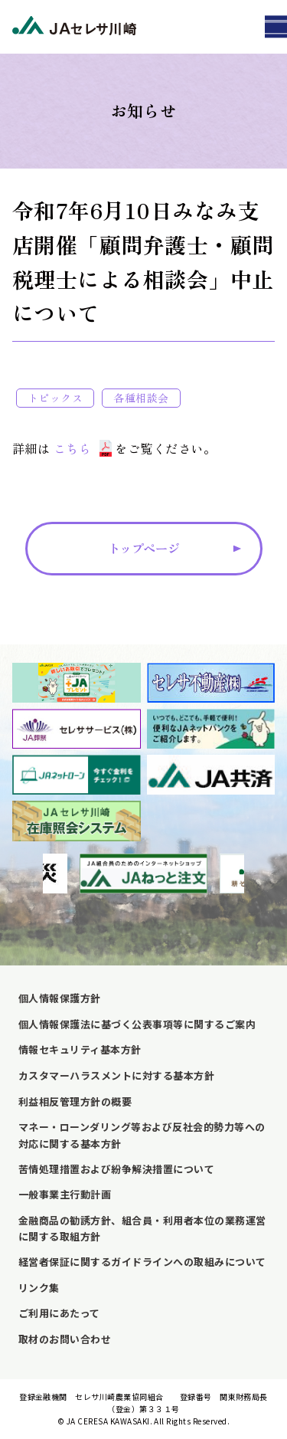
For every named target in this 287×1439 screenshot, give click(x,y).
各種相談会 (140, 397)
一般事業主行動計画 (64, 1194)
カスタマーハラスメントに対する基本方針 (116, 1075)
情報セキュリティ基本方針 (80, 1049)
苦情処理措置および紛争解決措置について (116, 1169)
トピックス (55, 397)
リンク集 (39, 1287)
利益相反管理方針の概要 (75, 1101)
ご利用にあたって (59, 1313)
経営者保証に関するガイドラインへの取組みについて (142, 1261)
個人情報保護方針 (59, 998)
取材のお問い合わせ (64, 1339)
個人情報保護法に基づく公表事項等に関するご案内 (137, 1024)
